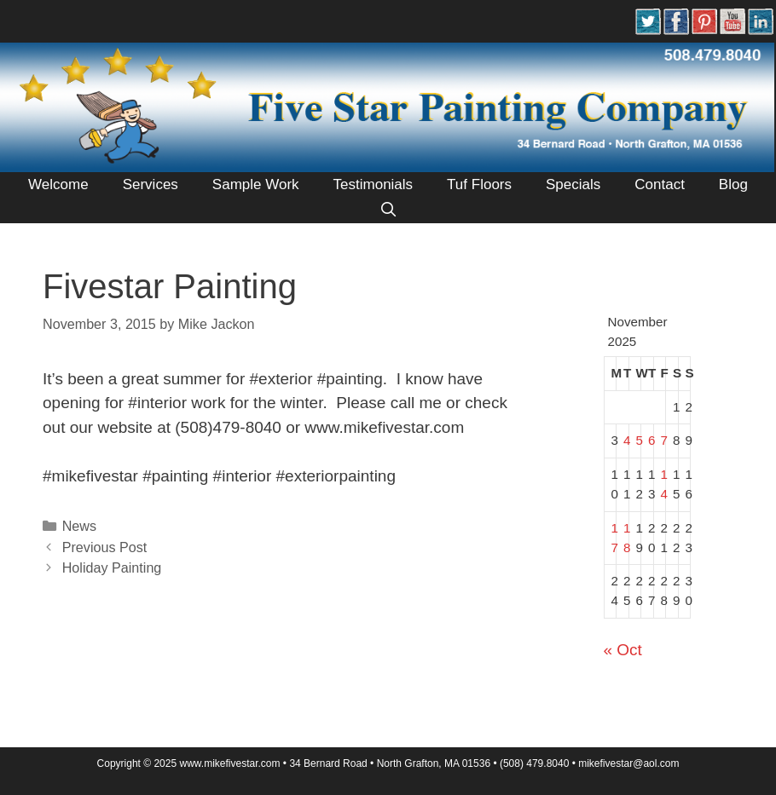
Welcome (58, 184)
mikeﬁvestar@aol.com (628, 763)
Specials (573, 184)
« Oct (623, 650)
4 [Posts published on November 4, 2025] (626, 440)
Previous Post (105, 547)
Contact (659, 184)
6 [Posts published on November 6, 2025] (651, 440)
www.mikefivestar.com (229, 763)
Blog (733, 184)
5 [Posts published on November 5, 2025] (639, 440)
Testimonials (373, 184)
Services (150, 184)
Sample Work (255, 184)
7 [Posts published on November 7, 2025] (664, 440)
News (79, 525)
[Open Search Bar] (388, 210)
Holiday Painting (112, 567)
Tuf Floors (479, 184)
